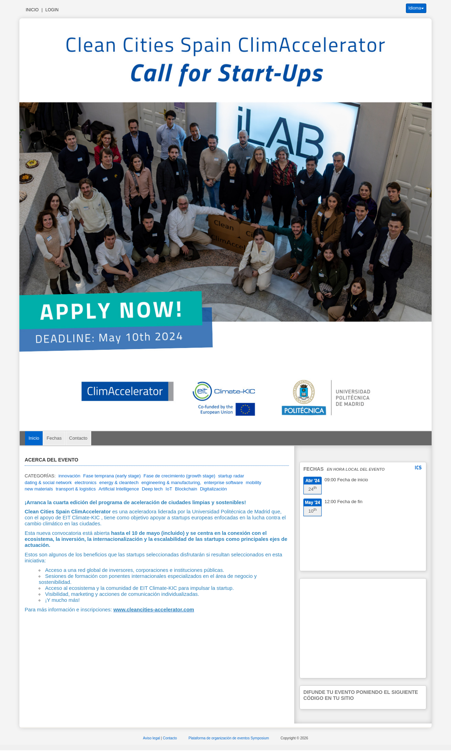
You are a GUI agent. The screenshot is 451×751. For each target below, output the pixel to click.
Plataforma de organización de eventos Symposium (229, 738)
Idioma (416, 8)
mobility (253, 482)
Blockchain (186, 488)
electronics (86, 482)
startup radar (231, 475)
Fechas (54, 438)
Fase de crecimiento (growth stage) (179, 475)
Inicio (32, 9)
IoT (169, 488)
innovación (69, 475)
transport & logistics (75, 488)
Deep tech (152, 488)
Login (51, 9)
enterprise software (223, 482)
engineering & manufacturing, (171, 482)
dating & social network (48, 482)
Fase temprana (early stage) (112, 475)
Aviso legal (152, 738)
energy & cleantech (118, 482)
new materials (39, 488)
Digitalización (213, 488)
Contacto (78, 438)
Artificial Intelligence (119, 488)
